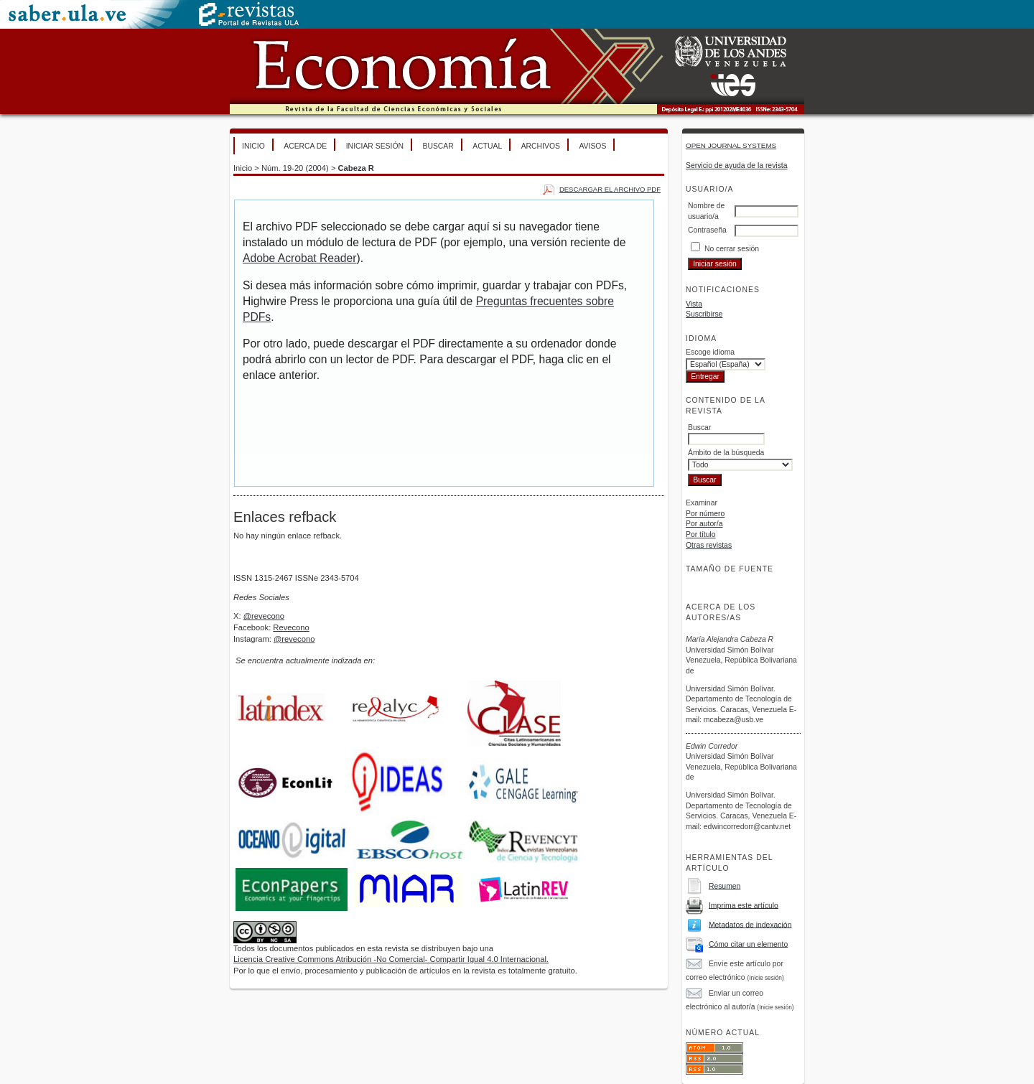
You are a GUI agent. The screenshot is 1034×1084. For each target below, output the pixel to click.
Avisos (592, 146)
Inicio (253, 146)
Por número (705, 514)
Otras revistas (709, 545)
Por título (701, 534)
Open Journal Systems (731, 145)
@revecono (263, 616)
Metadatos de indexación (750, 924)
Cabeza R (356, 168)
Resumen (724, 885)
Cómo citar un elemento (748, 944)
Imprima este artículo (743, 905)
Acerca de (305, 146)
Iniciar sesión (375, 146)
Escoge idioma (710, 352)
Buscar (437, 146)
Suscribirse (704, 314)
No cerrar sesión (731, 249)
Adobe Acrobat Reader (299, 258)
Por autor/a (704, 524)
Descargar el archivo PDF (610, 189)
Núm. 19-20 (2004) (295, 168)
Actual (487, 146)
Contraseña (707, 230)
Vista (694, 304)
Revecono (291, 627)
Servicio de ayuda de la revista (737, 165)
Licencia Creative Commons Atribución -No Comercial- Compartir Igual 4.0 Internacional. (391, 959)
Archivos (540, 146)
